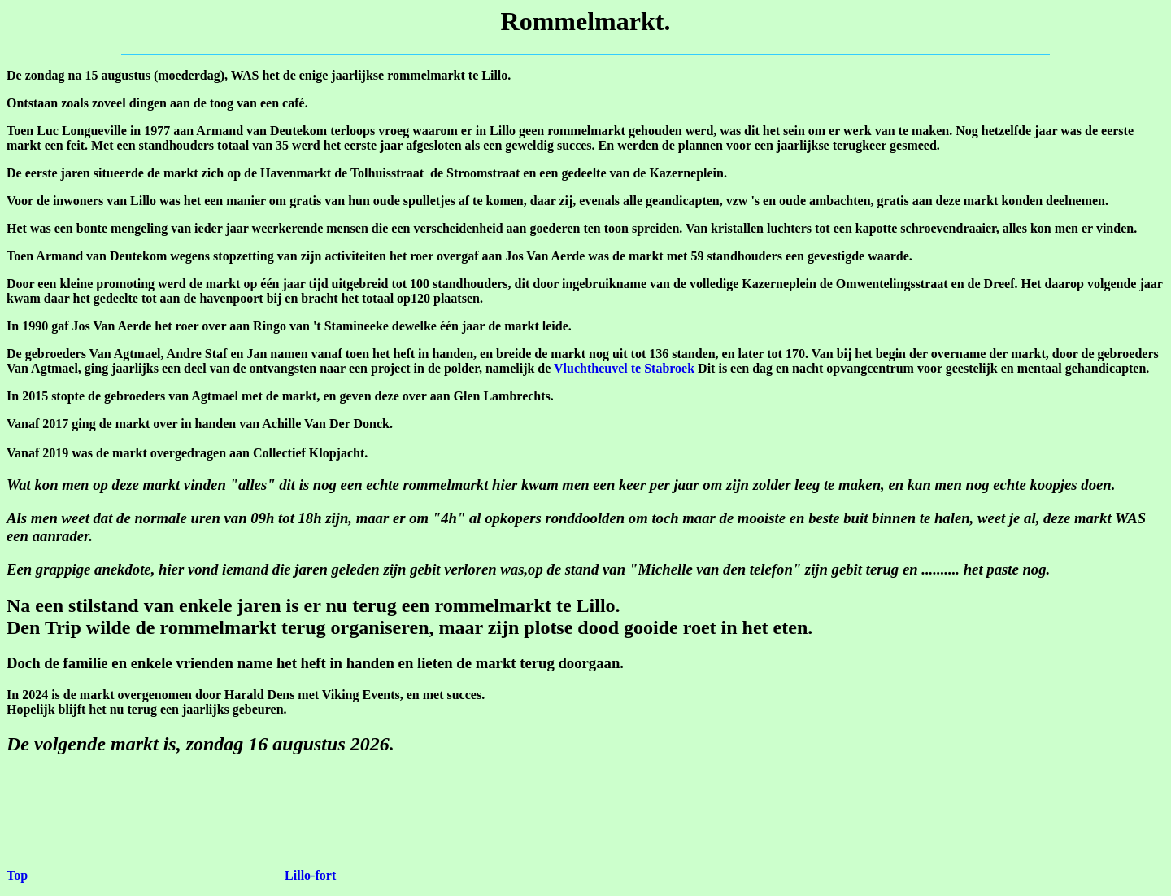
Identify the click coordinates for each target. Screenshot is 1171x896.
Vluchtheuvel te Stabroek (624, 368)
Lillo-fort (310, 875)
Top (19, 875)
